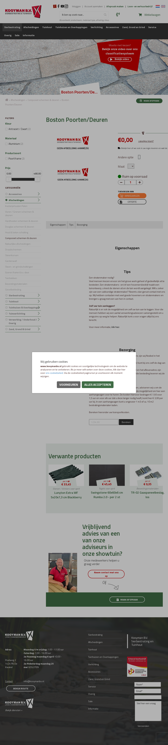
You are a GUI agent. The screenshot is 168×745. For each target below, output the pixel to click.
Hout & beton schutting (16, 232)
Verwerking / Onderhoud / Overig (23, 321)
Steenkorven (11, 255)
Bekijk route (20, 688)
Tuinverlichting (17, 313)
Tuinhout (47, 27)
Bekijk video (119, 59)
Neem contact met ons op (107, 574)
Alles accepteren (97, 384)
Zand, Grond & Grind (19, 329)
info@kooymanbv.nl (34, 681)
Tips (71, 224)
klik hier (115, 327)
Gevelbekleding (13, 289)
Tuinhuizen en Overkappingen (71, 27)
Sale (17, 35)
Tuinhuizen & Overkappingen (24, 307)
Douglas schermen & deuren (19, 226)
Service (152, 27)
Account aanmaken (94, 6)
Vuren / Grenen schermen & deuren (19, 213)
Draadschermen (13, 249)
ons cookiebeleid (54, 373)
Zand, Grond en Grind (133, 27)
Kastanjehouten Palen (16, 206)
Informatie (29, 35)
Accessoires (112, 27)
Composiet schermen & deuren (43, 100)
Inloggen (76, 6)
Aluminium (16, 144)
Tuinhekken (11, 278)
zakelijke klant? (146, 141)
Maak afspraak (149, 100)
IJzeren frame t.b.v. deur (17, 272)
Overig (7, 35)
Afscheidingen (31, 27)
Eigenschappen (58, 224)
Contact (9, 681)
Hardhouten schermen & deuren (21, 221)
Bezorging (82, 224)
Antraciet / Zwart (20, 129)
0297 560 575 (118, 14)
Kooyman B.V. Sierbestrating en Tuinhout (142, 641)
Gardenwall (11, 261)
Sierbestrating (12, 27)
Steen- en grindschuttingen (19, 266)
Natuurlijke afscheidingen (18, 244)
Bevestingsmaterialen (16, 284)
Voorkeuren (68, 384)
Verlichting (97, 27)
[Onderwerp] (147, 697)
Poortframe (16, 158)
